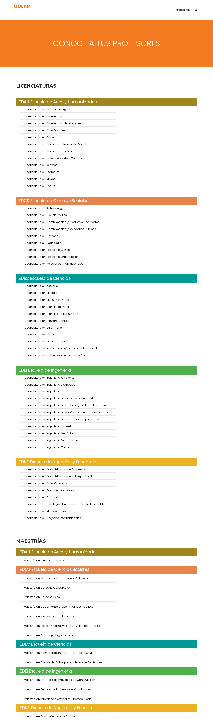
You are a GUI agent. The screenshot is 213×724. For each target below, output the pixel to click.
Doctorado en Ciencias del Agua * (140, 667)
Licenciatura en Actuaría (41, 201)
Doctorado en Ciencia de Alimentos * (50, 667)
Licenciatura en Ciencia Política (138, 155)
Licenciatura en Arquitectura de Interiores (53, 108)
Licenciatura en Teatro (132, 133)
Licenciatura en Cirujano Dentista (139, 214)
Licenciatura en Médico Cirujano (46, 227)
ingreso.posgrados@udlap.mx (93, 714)
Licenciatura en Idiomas (41, 127)
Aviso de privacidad (137, 714)
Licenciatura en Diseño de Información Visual (148, 114)
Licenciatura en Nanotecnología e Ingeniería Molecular (154, 227)
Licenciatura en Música (40, 133)
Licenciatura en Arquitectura (136, 101)
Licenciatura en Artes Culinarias (46, 318)
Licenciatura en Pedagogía (135, 167)
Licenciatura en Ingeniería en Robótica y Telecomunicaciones (144, 269)
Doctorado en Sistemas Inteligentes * (50, 673)
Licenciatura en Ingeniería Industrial (141, 278)
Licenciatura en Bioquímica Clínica (48, 208)
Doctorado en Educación (42, 624)
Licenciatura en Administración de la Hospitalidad (150, 312)
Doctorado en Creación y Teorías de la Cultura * (58, 602)
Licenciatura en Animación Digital (47, 101)
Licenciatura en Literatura (134, 127)
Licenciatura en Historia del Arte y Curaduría (147, 120)
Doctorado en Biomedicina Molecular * (51, 645)
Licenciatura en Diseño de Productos (49, 120)
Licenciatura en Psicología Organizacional (145, 174)
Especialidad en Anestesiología (46, 556)
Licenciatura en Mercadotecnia (46, 335)
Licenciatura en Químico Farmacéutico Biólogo (56, 233)
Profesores (179, 6)
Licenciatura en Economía (42, 324)
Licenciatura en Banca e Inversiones (142, 318)
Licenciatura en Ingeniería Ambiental (50, 255)
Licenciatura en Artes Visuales (137, 108)
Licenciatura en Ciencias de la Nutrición (51, 214)
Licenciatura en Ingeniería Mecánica (49, 284)
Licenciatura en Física (131, 220)
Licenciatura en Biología (133, 201)
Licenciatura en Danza (40, 114)
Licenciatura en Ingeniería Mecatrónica (144, 284)
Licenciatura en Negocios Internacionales (145, 335)
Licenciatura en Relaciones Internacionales (54, 180)
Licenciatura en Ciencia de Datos (139, 208)
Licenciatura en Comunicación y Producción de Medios (62, 161)
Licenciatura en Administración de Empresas (55, 312)
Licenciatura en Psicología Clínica (47, 174)
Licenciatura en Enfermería (43, 220)
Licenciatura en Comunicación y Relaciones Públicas (152, 161)
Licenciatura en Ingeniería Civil (45, 261)
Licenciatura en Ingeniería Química (48, 290)
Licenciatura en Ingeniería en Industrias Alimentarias (152, 261)
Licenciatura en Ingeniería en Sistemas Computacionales (64, 278)
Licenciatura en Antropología (44, 155)
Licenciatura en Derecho (41, 167)
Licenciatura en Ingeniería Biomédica (142, 255)
